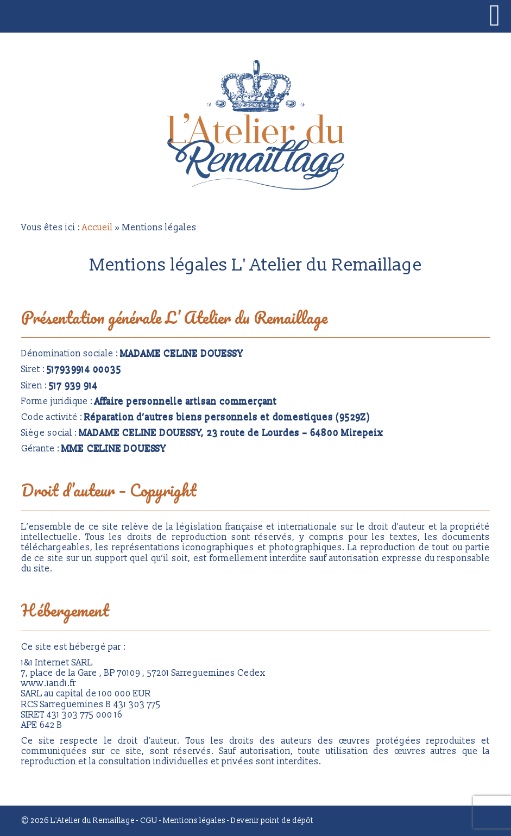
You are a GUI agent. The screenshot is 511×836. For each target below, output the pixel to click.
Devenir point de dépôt (272, 820)
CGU (148, 820)
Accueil (97, 227)
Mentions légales (194, 820)
